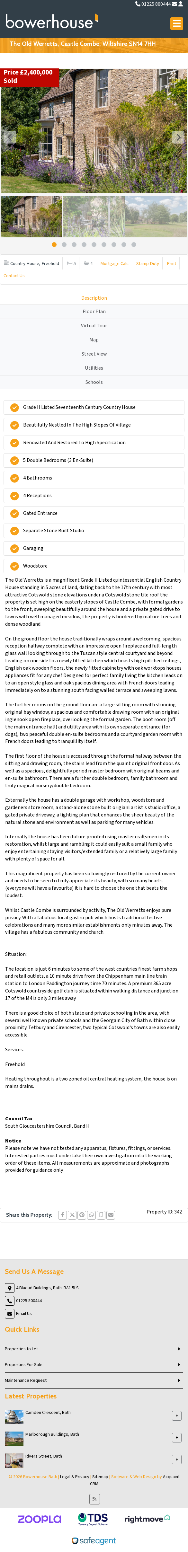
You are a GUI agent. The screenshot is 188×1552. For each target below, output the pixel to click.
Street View (94, 353)
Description (94, 298)
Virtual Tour (94, 325)
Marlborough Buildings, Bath (52, 1434)
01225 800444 (153, 4)
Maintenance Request (26, 1380)
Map (94, 339)
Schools (94, 382)
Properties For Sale (23, 1365)
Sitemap (100, 1477)
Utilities (94, 368)
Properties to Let (21, 1349)
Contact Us (14, 275)
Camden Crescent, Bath (48, 1412)
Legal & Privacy (74, 1477)
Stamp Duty (147, 263)
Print (171, 263)
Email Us (24, 1313)
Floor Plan (94, 311)
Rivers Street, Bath (43, 1456)
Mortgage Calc (114, 263)
